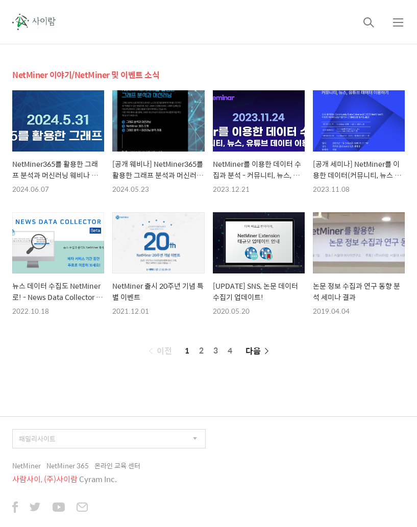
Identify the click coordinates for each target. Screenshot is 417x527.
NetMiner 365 (67, 465)
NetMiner (26, 465)
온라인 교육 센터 (117, 465)
